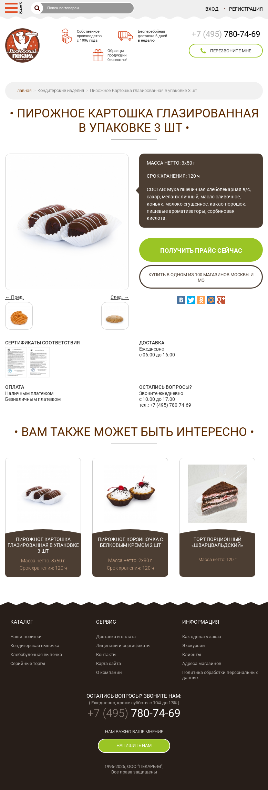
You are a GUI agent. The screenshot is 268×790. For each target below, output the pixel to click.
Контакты (106, 654)
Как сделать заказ (201, 636)
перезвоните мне (225, 51)
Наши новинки (26, 636)
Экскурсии (193, 645)
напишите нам (134, 745)
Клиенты (191, 654)
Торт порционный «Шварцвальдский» (217, 542)
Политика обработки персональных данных (220, 675)
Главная (24, 90)
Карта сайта (108, 663)
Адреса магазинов (201, 663)
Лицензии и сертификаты (123, 645)
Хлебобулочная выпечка (36, 654)
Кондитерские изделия (61, 90)
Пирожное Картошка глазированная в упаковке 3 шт (43, 545)
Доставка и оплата (116, 636)
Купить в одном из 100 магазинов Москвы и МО (201, 277)
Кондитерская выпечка (34, 645)
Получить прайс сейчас (201, 250)
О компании (109, 672)
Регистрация (246, 9)
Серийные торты (27, 663)
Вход (212, 9)
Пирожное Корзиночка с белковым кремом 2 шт (130, 542)
